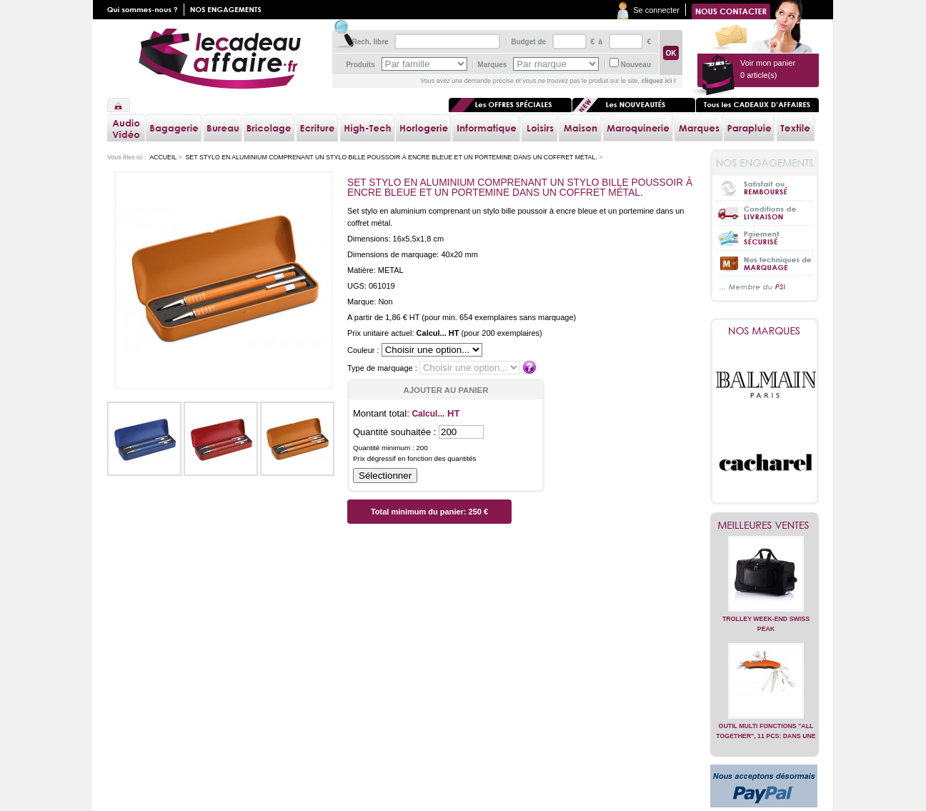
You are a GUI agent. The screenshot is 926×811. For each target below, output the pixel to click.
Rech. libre (370, 42)
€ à (595, 42)
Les (633, 105)
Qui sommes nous (145, 10)
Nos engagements (228, 10)
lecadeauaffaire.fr (219, 58)
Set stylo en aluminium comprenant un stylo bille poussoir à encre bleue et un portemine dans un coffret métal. (391, 157)
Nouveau (636, 65)
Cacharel (766, 463)
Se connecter (656, 10)
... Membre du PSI (765, 287)
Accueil (118, 105)
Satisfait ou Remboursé (765, 188)
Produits (360, 65)
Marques (492, 65)
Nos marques (764, 331)
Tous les (757, 105)
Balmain (766, 384)
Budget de (528, 42)
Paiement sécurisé (765, 237)
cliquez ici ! (658, 80)
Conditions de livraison (765, 212)
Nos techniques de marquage (765, 262)
